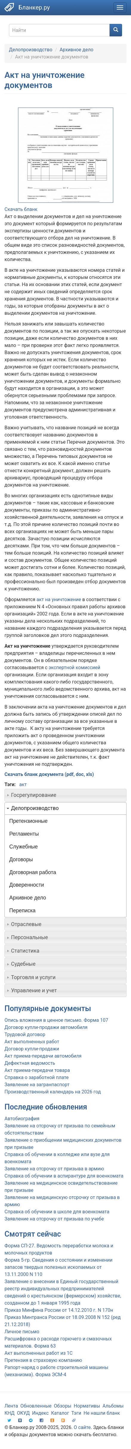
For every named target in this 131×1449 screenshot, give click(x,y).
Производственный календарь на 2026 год (52, 1092)
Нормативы (87, 1406)
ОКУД (23, 1413)
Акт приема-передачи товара (37, 1070)
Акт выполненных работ (31, 1041)
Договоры (21, 859)
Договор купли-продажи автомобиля (45, 1027)
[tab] (65, 795)
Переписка (22, 910)
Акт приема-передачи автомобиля (42, 1056)
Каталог (60, 1413)
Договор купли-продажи (31, 1049)
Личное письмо (21, 1331)
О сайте (82, 1427)
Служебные (23, 847)
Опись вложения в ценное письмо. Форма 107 (56, 1020)
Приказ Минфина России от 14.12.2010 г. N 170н (58, 1310)
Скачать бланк (20, 209)
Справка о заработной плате (36, 1077)
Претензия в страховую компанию (43, 1360)
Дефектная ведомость (29, 1063)
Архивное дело (76, 50)
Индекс (40, 1413)
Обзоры (63, 1406)
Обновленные (35, 1406)
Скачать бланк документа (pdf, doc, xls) (49, 774)
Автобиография (21, 1118)
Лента (11, 1406)
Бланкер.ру (34, 7)
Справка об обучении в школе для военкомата (56, 1212)
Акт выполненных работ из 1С (38, 1353)
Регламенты (24, 834)
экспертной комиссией (74, 667)
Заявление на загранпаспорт (37, 1084)
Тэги (76, 1413)
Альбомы (113, 1406)
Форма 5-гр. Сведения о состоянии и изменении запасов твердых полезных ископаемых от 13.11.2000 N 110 (58, 1267)
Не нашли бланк (102, 1413)
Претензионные (28, 821)
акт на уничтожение (58, 599)
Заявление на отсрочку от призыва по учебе (54, 1219)
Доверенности (26, 885)
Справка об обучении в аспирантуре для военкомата (63, 1176)
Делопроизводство (30, 50)
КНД (9, 1413)
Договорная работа (32, 872)
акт (23, 784)
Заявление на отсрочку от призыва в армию (54, 1169)
